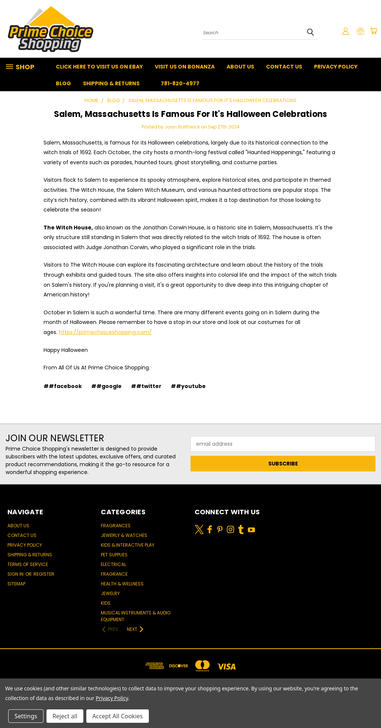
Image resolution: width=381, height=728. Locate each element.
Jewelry (110, 593)
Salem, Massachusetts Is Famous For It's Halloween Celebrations (190, 114)
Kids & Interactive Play (127, 545)
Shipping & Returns (111, 83)
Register (43, 574)
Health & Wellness (122, 584)
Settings (26, 716)
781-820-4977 (180, 83)
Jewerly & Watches (124, 535)
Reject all (64, 716)
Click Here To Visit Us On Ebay (99, 66)
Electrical (113, 564)
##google (106, 386)
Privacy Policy (336, 66)
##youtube (188, 386)
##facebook (63, 386)
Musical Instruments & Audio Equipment (135, 616)
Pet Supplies (114, 554)
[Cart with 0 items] (373, 31)
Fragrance (114, 574)
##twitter (146, 386)
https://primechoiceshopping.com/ (105, 332)
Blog (63, 83)
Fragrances (116, 525)
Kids (106, 603)
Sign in (16, 574)
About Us (240, 66)
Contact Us (284, 66)
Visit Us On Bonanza (185, 66)
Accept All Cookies (117, 716)
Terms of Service (27, 564)
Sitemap (16, 584)
